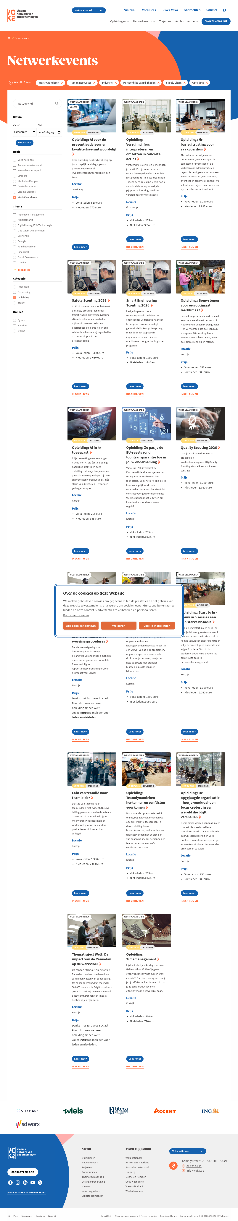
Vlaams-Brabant (27, 191)
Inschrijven (135, 247)
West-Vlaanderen (49, 82)
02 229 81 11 (192, 1166)
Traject (22, 302)
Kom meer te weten (76, 615)
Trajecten (165, 21)
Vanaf (16, 125)
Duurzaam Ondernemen (31, 230)
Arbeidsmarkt (25, 219)
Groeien (22, 262)
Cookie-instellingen (157, 625)
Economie (23, 235)
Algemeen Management (31, 214)
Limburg (23, 175)
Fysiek (21, 320)
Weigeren (118, 625)
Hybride (22, 325)
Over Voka (170, 10)
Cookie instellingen (189, 1215)
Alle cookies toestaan (81, 625)
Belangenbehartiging (93, 1181)
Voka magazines (90, 1191)
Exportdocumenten (92, 1195)
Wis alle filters (22, 82)
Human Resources (80, 82)
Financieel (24, 252)
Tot (40, 125)
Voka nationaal (26, 159)
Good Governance (28, 257)
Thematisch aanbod (93, 1176)
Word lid (52, 1215)
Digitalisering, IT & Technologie (35, 225)
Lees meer (81, 247)
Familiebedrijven (27, 246)
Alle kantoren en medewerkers (26, 1192)
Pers (15, 1215)
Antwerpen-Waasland (30, 165)
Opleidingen (118, 21)
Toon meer (24, 269)
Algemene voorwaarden (126, 1215)
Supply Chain (173, 82)
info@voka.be (193, 1170)
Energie (22, 241)
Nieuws (129, 10)
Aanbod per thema (187, 21)
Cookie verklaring (168, 1215)
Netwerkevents (142, 21)
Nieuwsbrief (26, 1215)
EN (8, 1215)
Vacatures (149, 10)
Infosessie (23, 286)
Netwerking (24, 292)
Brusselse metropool (30, 170)
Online (22, 331)
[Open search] (227, 10)
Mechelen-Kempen (28, 181)
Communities (89, 1172)
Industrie (107, 82)
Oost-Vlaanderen (27, 186)
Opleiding (198, 82)
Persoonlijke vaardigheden (139, 82)
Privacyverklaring (149, 1215)
